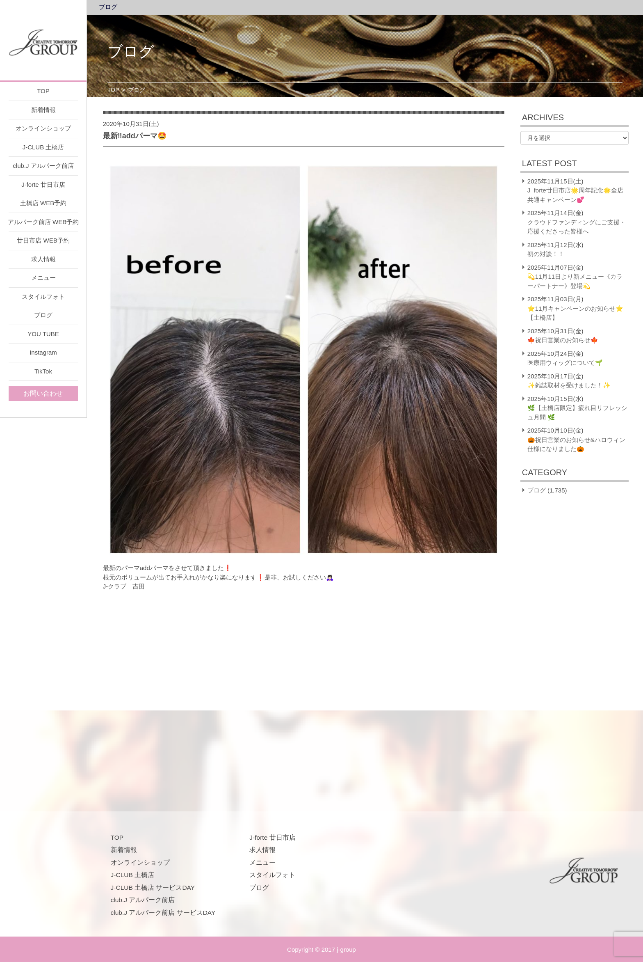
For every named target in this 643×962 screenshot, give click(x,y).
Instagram (43, 352)
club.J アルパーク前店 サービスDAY (163, 912)
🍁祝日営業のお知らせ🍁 (562, 340)
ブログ (43, 315)
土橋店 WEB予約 (43, 202)
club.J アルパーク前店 (43, 165)
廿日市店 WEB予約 (43, 240)
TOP (43, 90)
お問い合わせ (43, 393)
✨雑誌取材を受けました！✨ (569, 385)
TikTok (43, 371)
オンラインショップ (43, 128)
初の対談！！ (545, 253)
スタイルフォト (43, 296)
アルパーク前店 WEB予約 (43, 221)
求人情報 (43, 259)
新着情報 (43, 109)
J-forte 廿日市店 (43, 184)
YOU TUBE (43, 333)
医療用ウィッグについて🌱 (565, 362)
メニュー (43, 277)
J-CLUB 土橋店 (43, 147)
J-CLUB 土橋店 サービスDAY (153, 887)
